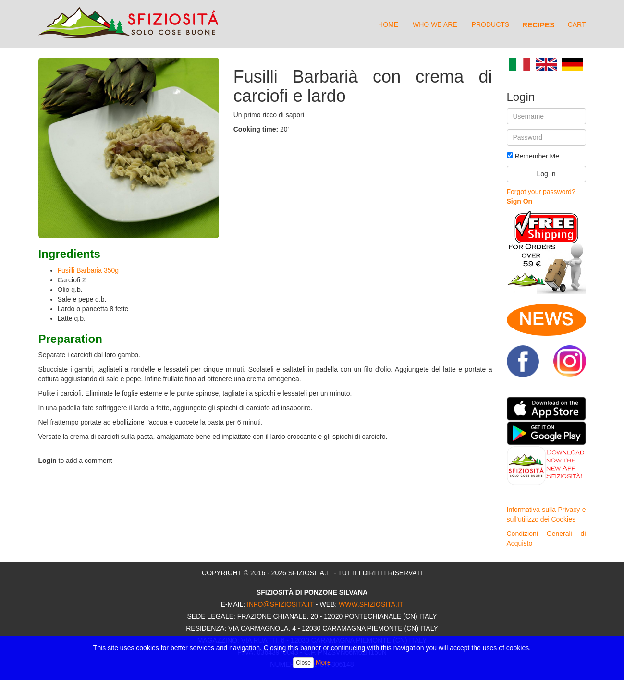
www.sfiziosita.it (371, 604)
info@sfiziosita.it (280, 604)
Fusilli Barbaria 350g (88, 270)
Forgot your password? (541, 191)
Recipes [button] (538, 24)
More (323, 662)
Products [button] (491, 24)
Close (303, 662)
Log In (546, 174)
